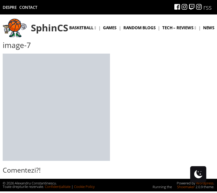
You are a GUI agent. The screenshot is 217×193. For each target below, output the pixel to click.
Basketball (81, 27)
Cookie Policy (84, 186)
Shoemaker (184, 186)
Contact (28, 7)
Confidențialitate (58, 186)
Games (109, 27)
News (208, 27)
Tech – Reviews (177, 27)
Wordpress (205, 183)
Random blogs (139, 27)
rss (207, 7)
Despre (9, 7)
